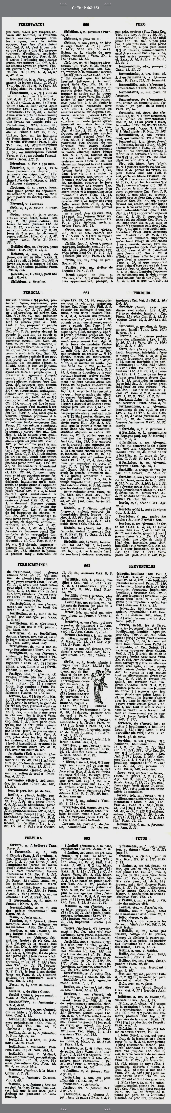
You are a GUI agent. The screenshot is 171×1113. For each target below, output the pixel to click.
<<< (63, 4)
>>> (107, 4)
